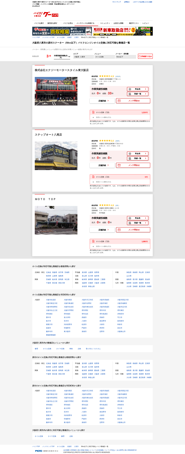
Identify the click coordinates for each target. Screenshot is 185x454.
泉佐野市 (103, 321)
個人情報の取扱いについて (87, 450)
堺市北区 (85, 314)
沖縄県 (149, 286)
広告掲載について (103, 450)
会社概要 (66, 450)
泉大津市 (67, 317)
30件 (117, 141)
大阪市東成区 (69, 303)
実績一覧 (137, 94)
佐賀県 (135, 283)
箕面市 (48, 328)
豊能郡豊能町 (51, 335)
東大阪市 (67, 331)
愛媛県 (141, 279)
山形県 (54, 276)
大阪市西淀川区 (123, 300)
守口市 (119, 317)
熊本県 (147, 283)
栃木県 (54, 279)
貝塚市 (102, 317)
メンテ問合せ (134, 101)
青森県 (54, 272)
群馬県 (60, 279)
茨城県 (48, 279)
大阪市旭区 (104, 303)
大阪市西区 (68, 300)
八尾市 (76, 37)
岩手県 (60, 272)
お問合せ (127, 2)
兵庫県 (102, 283)
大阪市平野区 (69, 310)
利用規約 (74, 450)
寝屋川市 (49, 324)
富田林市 (120, 321)
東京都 (54, 283)
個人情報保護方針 (131, 450)
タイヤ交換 (60, 349)
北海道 (48, 272)
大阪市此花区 (51, 300)
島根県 (135, 272)
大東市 (102, 324)
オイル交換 (61, 37)
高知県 (147, 279)
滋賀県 (84, 283)
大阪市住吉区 (69, 307)
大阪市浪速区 (104, 300)
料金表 (137, 89)
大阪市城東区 (122, 303)
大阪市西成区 (104, 307)
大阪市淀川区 (122, 307)
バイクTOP (36, 37)
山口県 (129, 276)
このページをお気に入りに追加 (142, 2)
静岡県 (90, 279)
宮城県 (67, 272)
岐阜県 (84, 279)
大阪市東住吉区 (87, 307)
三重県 (102, 279)
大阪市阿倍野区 (51, 307)
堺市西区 (49, 314)
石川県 (90, 276)
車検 (71, 349)
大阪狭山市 (121, 331)
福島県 (60, 276)
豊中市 (48, 317)
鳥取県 (129, 272)
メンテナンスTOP (48, 37)
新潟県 (84, 272)
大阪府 (69, 37)
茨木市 (66, 321)
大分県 (129, 286)
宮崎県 (135, 286)
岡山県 (141, 272)
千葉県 (48, 283)
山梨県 (90, 272)
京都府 (90, 283)
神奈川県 (61, 283)
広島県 (147, 272)
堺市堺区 (85, 310)
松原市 (84, 324)
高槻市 (84, 317)
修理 (36, 349)
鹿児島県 (142, 286)
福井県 (96, 276)
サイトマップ (116, 2)
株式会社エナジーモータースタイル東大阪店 (62, 70)
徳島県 (129, 279)
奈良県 (84, 286)
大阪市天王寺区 (87, 300)
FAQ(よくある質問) (117, 450)
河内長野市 (68, 324)
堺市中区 (103, 310)
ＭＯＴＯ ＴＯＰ (45, 199)
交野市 (102, 331)
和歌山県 (91, 286)
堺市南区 (67, 314)
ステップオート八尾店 (48, 134)
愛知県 (96, 279)
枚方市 (48, 321)
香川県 (135, 279)
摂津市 (102, 328)
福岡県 (129, 283)
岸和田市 (120, 314)
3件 (117, 205)
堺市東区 (120, 310)
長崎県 (141, 283)
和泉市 (119, 324)
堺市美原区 (104, 314)
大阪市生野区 (86, 303)
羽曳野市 (67, 328)
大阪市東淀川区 (51, 303)
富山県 (84, 276)
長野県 (96, 272)
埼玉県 (67, 279)
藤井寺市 (49, 331)
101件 (118, 76)
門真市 (84, 328)
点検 (79, 349)
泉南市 (84, 331)
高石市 (119, 328)
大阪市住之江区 (51, 310)
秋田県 (48, 276)
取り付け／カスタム (93, 349)
